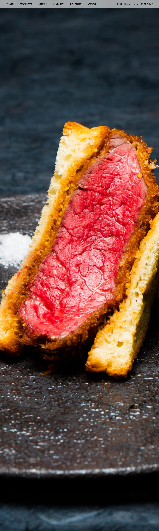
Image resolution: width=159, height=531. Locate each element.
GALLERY (59, 4)
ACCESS (92, 4)
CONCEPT (26, 4)
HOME (10, 4)
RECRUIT (75, 4)
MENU (43, 4)
